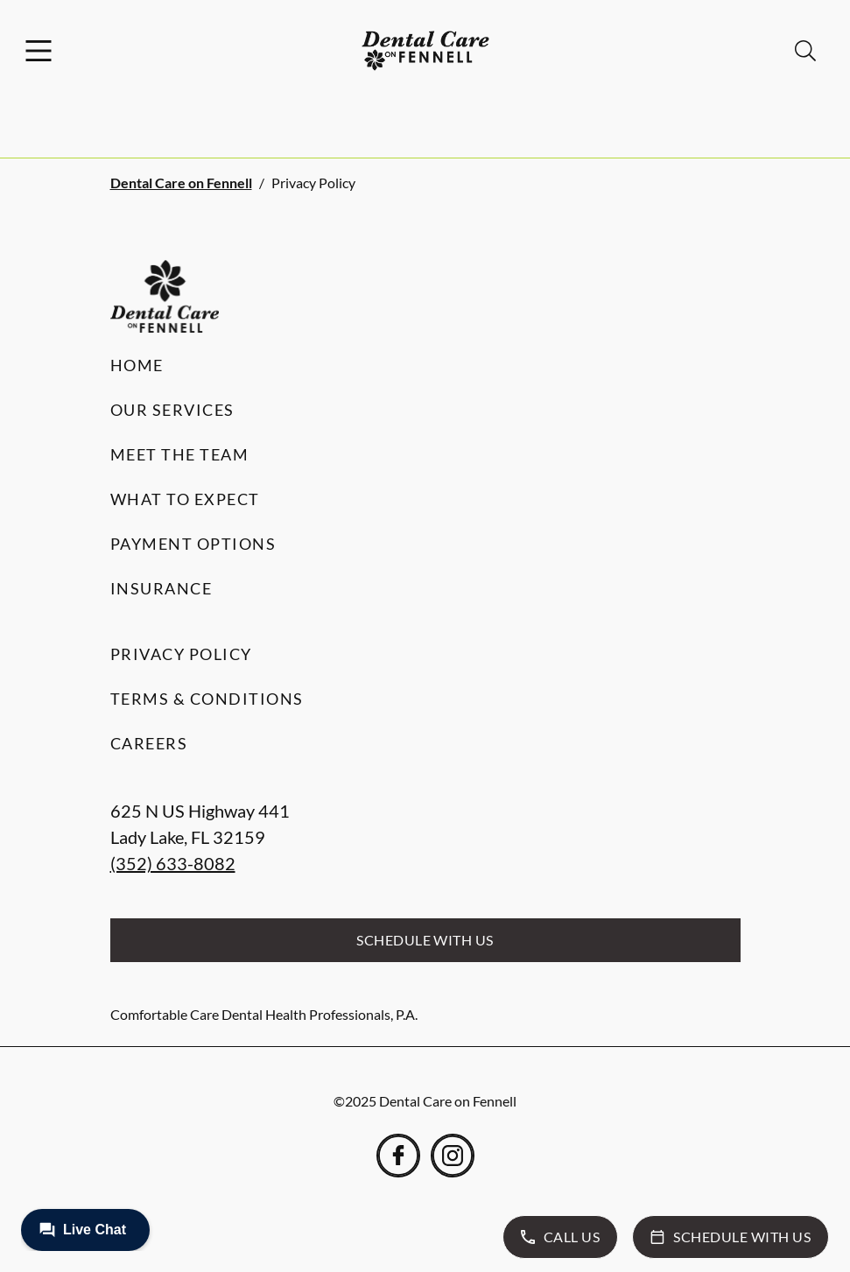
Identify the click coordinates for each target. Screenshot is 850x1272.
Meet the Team (179, 454)
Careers (149, 743)
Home (137, 365)
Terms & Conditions (207, 698)
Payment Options (193, 543)
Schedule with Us (425, 939)
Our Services (172, 409)
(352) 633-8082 (172, 863)
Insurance (161, 588)
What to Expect (185, 499)
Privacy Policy (181, 654)
